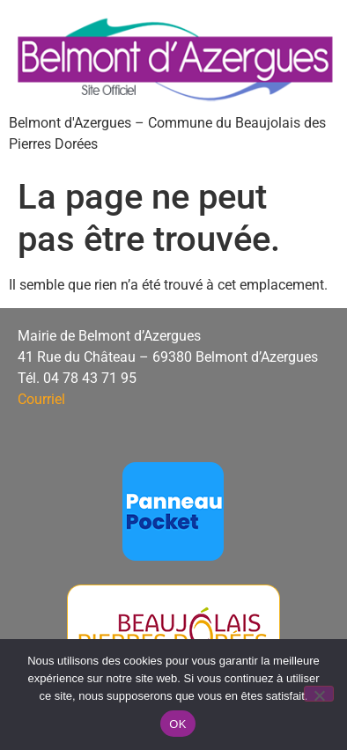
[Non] (319, 694)
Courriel (41, 399)
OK (177, 724)
